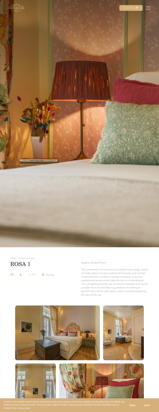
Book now (131, 8)
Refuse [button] (133, 405)
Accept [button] (147, 405)
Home (13, 258)
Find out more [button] (24, 408)
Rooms (22, 258)
